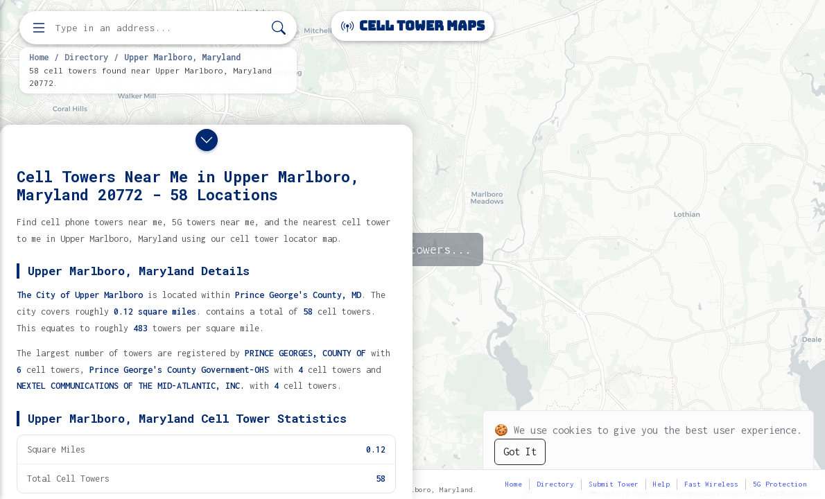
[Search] (278, 28)
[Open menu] (38, 28)
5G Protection (780, 484)
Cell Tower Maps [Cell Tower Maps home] (413, 26)
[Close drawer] (207, 140)
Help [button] (661, 484)
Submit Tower (614, 484)
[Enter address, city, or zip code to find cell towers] (159, 28)
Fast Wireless (711, 484)
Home (39, 56)
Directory (86, 56)
